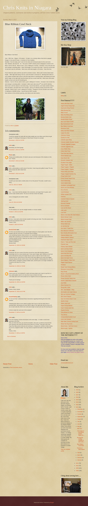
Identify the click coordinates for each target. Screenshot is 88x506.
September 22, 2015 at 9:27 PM (17, 291)
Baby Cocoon (64, 112)
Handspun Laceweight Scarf (68, 185)
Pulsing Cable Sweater (66, 246)
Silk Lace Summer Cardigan (68, 294)
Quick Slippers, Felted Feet (68, 260)
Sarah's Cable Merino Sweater (68, 280)
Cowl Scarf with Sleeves (67, 153)
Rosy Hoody (64, 271)
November (80, 411)
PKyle (10, 155)
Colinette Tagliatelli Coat (67, 146)
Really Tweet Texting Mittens (68, 267)
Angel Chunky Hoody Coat (67, 105)
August (79, 419)
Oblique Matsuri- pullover (67, 237)
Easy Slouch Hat (65, 158)
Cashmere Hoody (65, 135)
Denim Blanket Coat (66, 155)
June (78, 424)
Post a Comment (11, 336)
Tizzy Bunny (64, 314)
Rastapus (63, 264)
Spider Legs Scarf (65, 303)
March (79, 455)
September (80, 416)
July (78, 421)
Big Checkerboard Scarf (67, 124)
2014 (77, 402)
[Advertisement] (30, 352)
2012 (77, 407)
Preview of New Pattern (81, 448)
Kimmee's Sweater (65, 203)
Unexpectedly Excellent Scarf (68, 317)
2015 (77, 399)
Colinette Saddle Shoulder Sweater (70, 142)
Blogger (52, 502)
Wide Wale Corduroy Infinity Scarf (69, 321)
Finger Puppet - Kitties (66, 164)
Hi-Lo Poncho (64, 189)
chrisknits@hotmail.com (67, 362)
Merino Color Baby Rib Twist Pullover (70, 214)
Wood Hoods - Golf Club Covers (69, 326)
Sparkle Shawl (64, 301)
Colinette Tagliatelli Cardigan (68, 144)
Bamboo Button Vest (66, 117)
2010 (77, 465)
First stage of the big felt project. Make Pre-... (81, 433)
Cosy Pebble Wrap (65, 149)
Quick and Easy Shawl (66, 248)
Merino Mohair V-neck (66, 217)
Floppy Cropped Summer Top (68, 174)
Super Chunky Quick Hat (67, 308)
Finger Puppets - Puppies (67, 169)
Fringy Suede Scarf (66, 176)
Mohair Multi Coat (65, 223)
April (78, 452)
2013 (77, 404)
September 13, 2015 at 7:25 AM (17, 266)
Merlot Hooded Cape (66, 219)
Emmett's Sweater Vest (67, 160)
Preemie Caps (64, 244)
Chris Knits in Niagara (27, 8)
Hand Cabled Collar (66, 183)
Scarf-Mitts (63, 283)
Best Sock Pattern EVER (67, 121)
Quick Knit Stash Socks (67, 258)
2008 (77, 470)
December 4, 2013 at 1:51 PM (16, 140)
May (78, 426)
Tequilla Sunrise (65, 310)
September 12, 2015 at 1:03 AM (17, 245)
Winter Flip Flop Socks (66, 323)
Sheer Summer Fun (66, 285)
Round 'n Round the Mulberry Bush (70, 273)
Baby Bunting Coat (65, 110)
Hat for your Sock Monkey (67, 187)
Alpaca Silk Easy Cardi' (67, 103)
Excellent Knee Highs (66, 162)
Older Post (53, 364)
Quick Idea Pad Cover (66, 253)
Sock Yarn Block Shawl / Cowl (68, 298)
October (79, 414)
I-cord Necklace (65, 192)
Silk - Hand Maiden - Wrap (67, 289)
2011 (77, 463)
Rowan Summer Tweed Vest (68, 278)
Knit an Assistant (65, 205)
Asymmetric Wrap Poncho (67, 108)
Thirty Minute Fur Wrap (67, 312)
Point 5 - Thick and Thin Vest (68, 242)
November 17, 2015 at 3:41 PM (17, 312)
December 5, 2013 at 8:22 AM (16, 173)
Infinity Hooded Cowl (66, 194)
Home (30, 364)
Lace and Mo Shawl (66, 208)
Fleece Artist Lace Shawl (67, 171)
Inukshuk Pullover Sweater (67, 199)
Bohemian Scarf (65, 128)
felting (62, 95)
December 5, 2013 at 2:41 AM (16, 161)
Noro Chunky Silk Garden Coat (69, 233)
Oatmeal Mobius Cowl (66, 235)
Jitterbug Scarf (64, 201)
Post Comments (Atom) (16, 367)
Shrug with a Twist (65, 287)
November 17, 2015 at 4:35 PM (17, 333)
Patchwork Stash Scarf (66, 239)
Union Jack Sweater (66, 319)
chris (10, 145)
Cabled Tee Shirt (65, 133)
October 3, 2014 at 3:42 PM (16, 211)
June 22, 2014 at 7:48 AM (15, 184)
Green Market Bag (65, 180)
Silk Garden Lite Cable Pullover (69, 292)
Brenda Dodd (12, 229)
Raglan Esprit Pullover (66, 262)
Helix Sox (79, 428)
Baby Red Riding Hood (67, 114)
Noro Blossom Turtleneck (67, 230)
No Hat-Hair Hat (65, 226)
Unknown (11, 271)
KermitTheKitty (13, 296)
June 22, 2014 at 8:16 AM (15, 202)
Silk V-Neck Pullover (66, 296)
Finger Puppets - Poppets (67, 167)
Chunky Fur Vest (65, 137)
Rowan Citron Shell (66, 276)
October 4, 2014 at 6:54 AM (16, 224)
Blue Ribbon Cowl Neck (67, 126)
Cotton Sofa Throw (65, 151)
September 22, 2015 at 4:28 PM (17, 282)
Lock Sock (63, 212)
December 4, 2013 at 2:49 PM (16, 149)
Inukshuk (63, 196)
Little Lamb (63, 210)
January (79, 460)
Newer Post (7, 364)
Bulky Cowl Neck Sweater (67, 130)
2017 (77, 394)
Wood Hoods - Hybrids (66, 328)
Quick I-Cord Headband (67, 251)
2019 (77, 389)
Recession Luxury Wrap (67, 269)
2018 (77, 392)
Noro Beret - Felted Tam (67, 228)
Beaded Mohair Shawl (66, 119)
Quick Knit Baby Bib (66, 255)
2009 (77, 468)
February (79, 457)
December (80, 409)
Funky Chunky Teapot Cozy (68, 178)
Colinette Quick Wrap (66, 139)
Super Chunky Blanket (66, 305)
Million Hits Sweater (66, 221)
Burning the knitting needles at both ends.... (81, 439)
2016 (77, 397)
